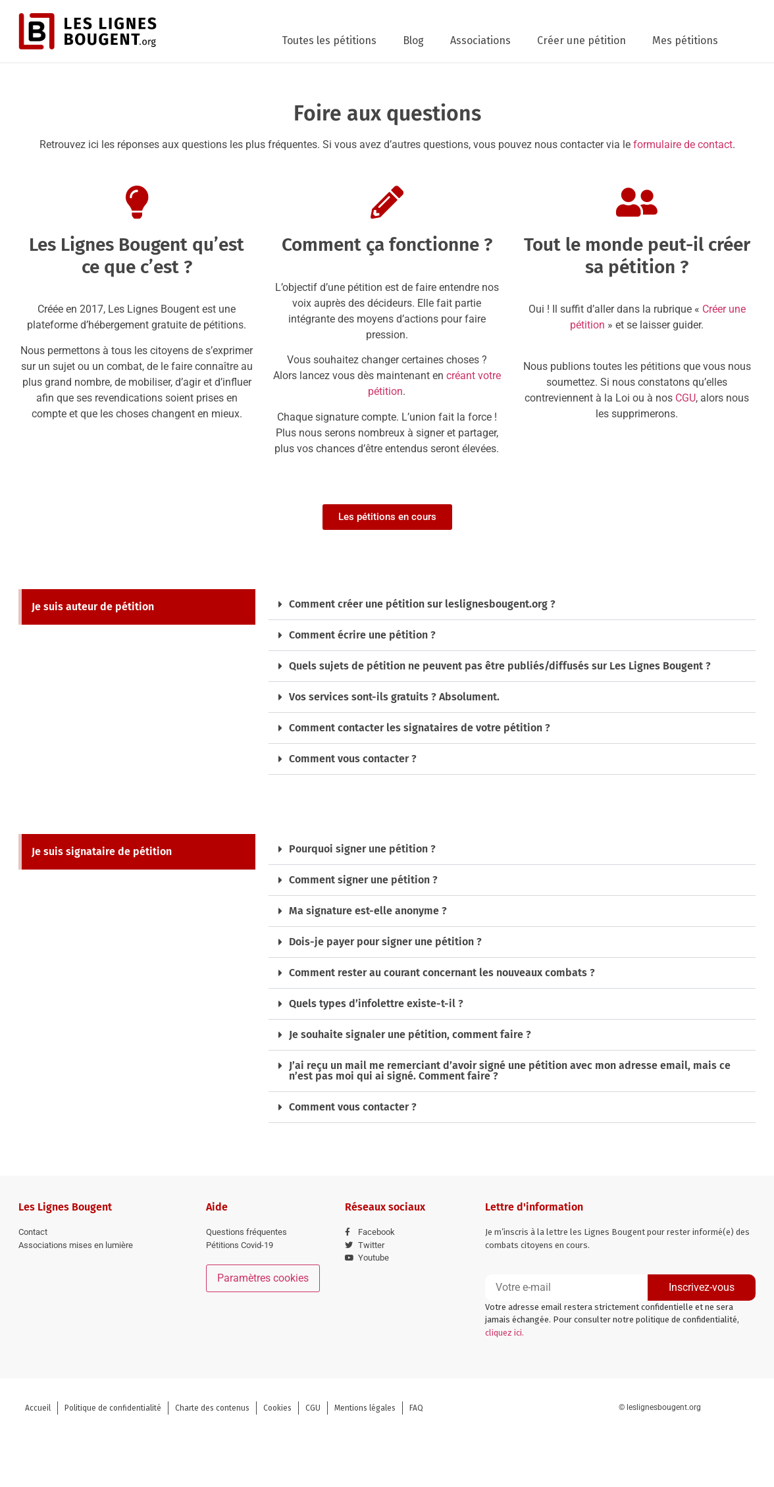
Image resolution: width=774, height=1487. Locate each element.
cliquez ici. (504, 1333)
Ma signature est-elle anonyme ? (368, 910)
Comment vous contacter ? (353, 758)
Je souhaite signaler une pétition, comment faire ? (410, 1034)
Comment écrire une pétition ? (362, 635)
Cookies (277, 1408)
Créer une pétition (581, 40)
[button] (512, 604)
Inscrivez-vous (702, 1287)
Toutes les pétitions (329, 40)
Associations (480, 40)
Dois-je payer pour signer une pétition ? (385, 941)
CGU (685, 398)
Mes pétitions (685, 40)
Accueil (38, 1408)
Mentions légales (365, 1408)
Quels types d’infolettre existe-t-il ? (376, 1003)
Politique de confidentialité (112, 1408)
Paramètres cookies (263, 1278)
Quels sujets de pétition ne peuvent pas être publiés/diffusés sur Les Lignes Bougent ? (500, 666)
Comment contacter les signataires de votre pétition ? (419, 727)
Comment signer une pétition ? (363, 880)
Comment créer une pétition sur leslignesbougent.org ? (422, 604)
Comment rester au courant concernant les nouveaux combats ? (442, 972)
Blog (413, 40)
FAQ (416, 1408)
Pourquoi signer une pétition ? (362, 849)
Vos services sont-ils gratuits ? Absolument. (394, 697)
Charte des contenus (212, 1408)
